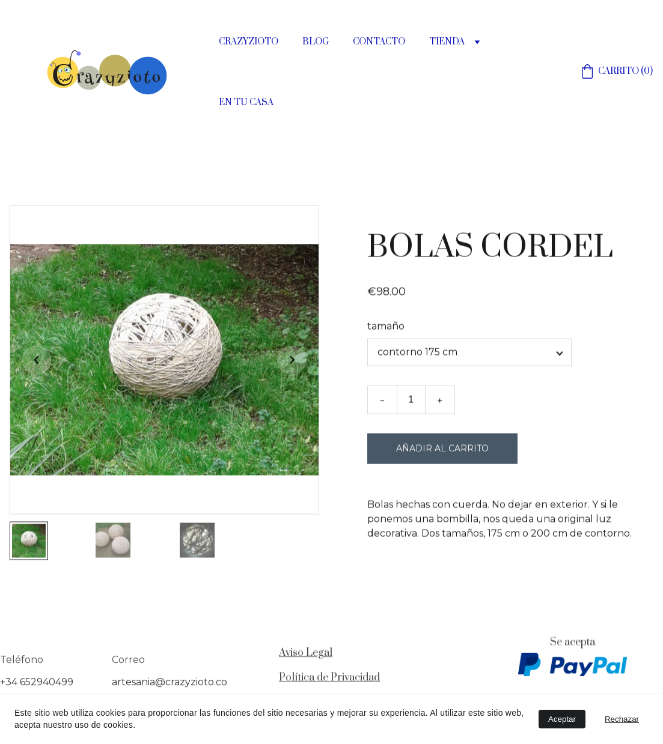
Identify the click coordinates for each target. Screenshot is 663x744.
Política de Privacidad (329, 678)
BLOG (315, 42)
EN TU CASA (246, 102)
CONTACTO (379, 42)
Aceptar (562, 719)
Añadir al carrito (442, 452)
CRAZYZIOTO (248, 42)
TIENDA (447, 42)
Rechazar (622, 719)
